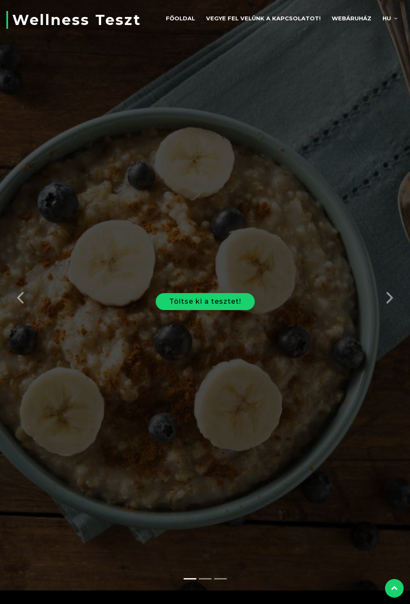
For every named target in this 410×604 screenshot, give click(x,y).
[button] (20, 291)
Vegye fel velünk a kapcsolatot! (263, 18)
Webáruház (351, 18)
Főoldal (180, 18)
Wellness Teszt (76, 20)
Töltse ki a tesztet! (205, 297)
